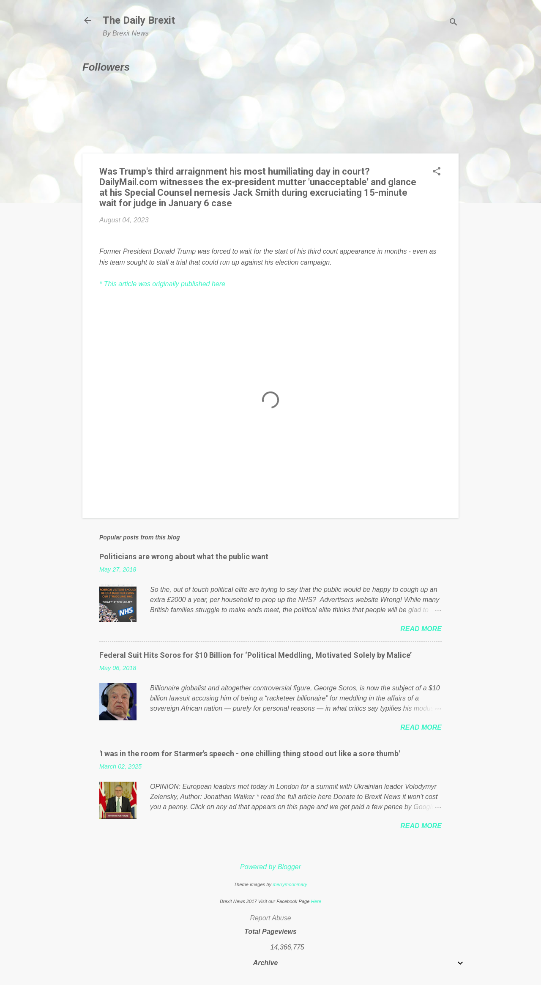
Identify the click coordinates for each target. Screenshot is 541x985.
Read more (421, 628)
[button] (437, 172)
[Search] (453, 23)
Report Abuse (270, 918)
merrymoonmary (290, 884)
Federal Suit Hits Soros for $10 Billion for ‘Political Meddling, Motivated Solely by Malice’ (255, 655)
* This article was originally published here (162, 283)
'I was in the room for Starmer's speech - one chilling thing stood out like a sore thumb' (249, 753)
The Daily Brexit (139, 20)
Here (316, 901)
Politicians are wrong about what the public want (183, 556)
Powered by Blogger (270, 866)
